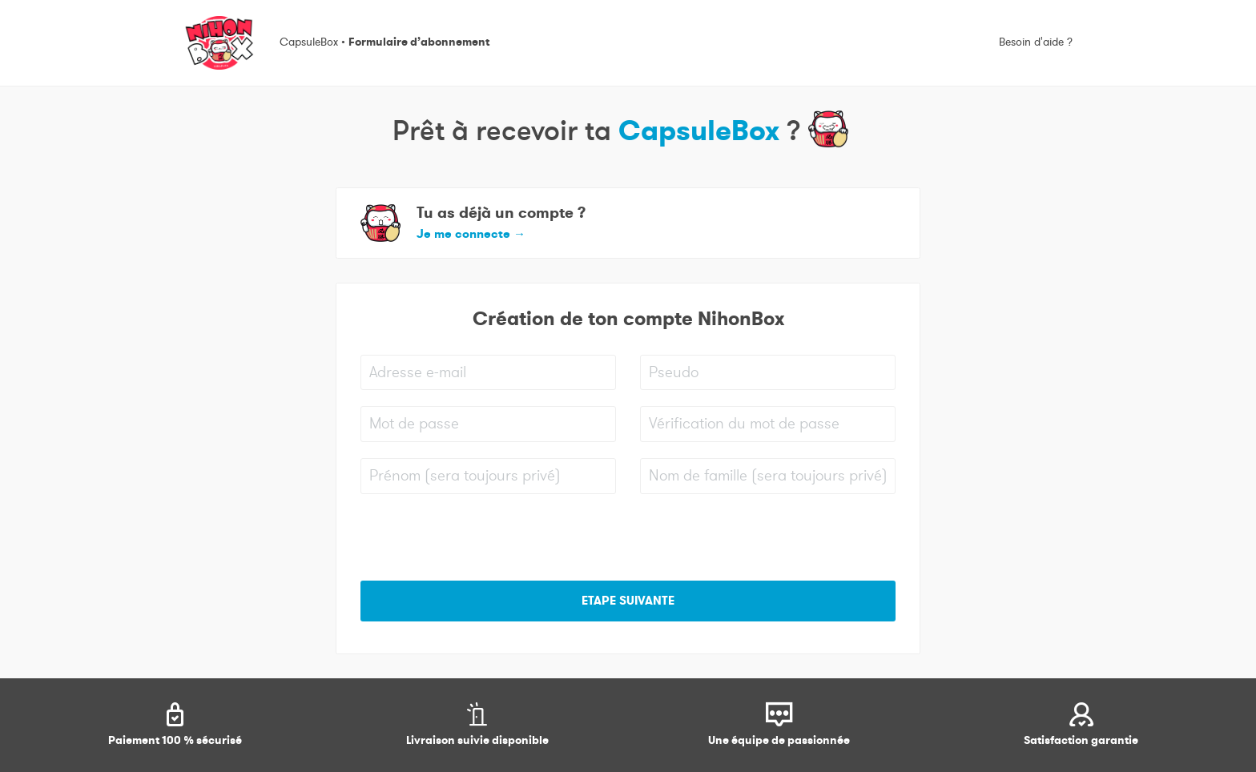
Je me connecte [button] (471, 234)
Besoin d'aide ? (1036, 43)
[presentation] (482, 541)
